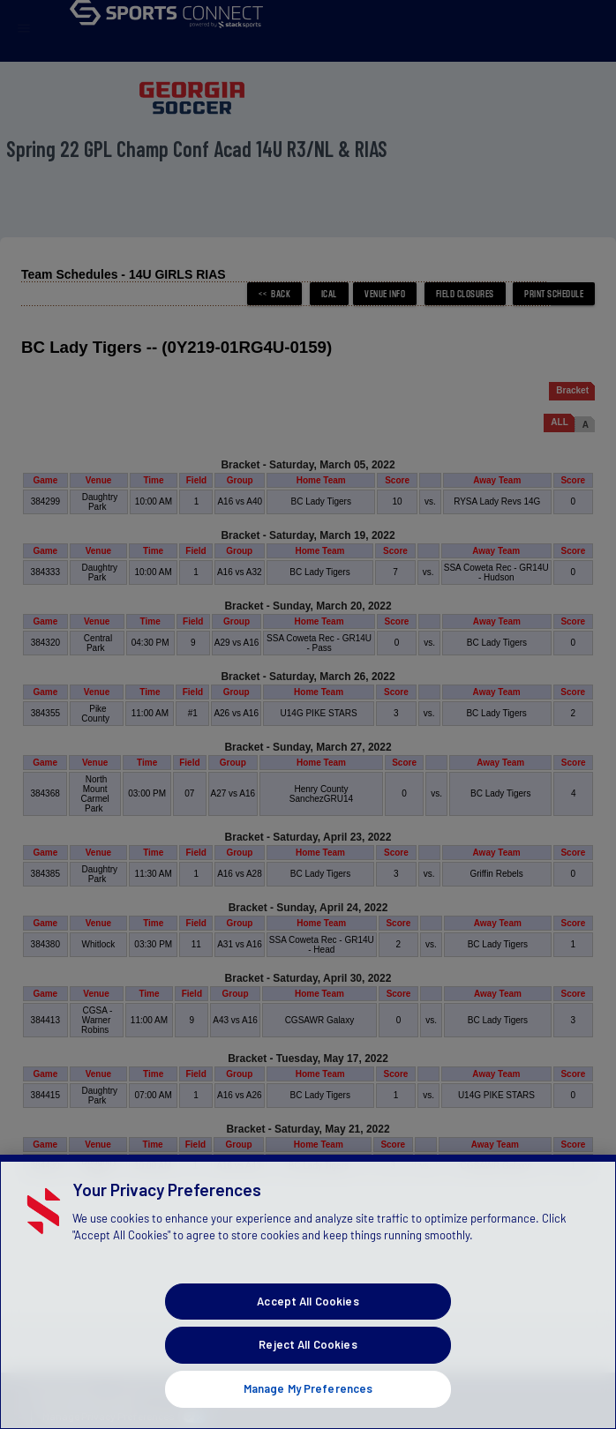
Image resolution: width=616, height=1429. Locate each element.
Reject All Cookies (308, 1379)
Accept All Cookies (307, 1335)
